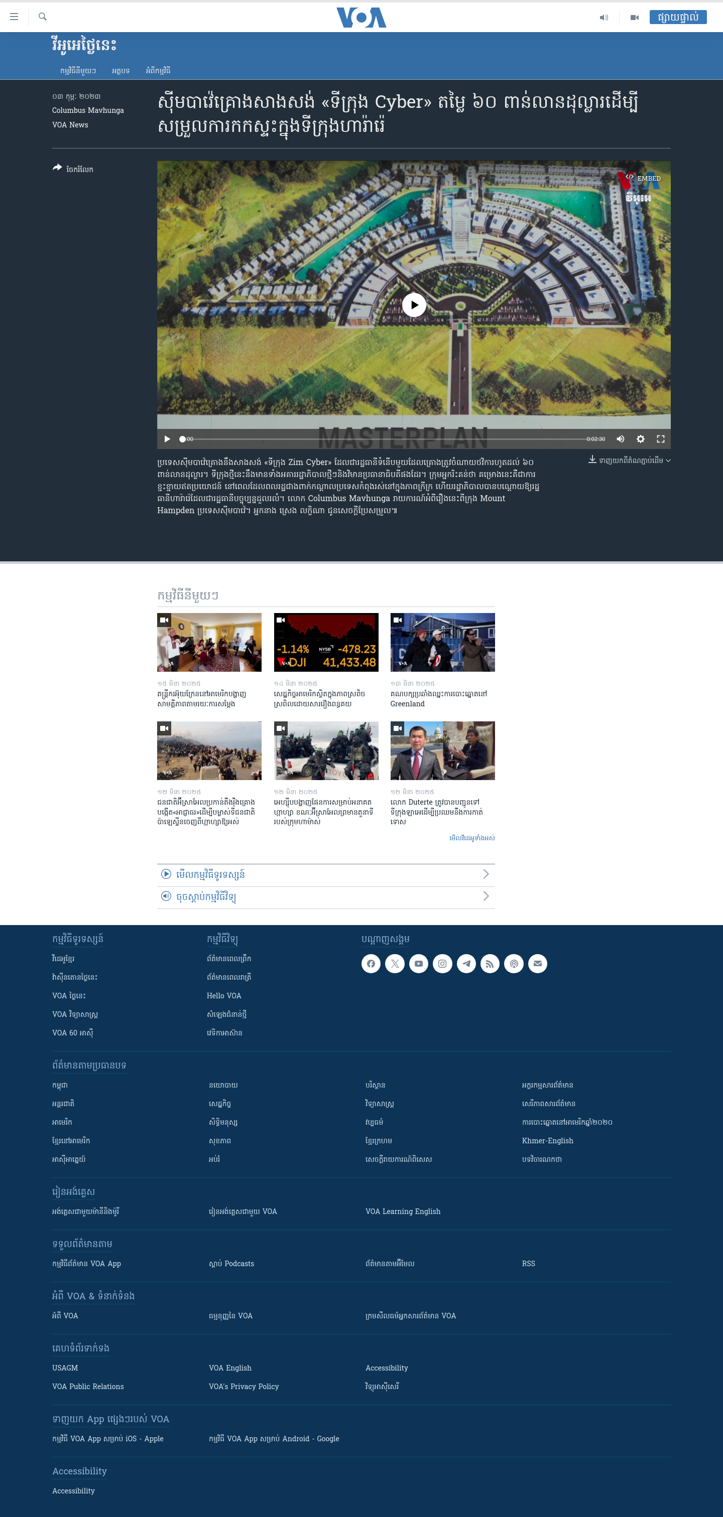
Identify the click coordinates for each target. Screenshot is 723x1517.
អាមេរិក (62, 1123)
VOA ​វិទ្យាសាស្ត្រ (75, 1015)
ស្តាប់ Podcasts (231, 1264)
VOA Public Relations (88, 1387)
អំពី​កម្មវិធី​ (158, 71)
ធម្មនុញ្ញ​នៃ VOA (231, 1316)
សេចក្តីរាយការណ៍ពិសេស (399, 1160)
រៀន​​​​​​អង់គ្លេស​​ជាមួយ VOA (243, 1212)
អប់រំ (214, 1160)
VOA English (230, 1368)
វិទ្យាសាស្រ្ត (380, 1104)
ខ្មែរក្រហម (379, 1141)
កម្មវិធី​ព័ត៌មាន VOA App (86, 1264)
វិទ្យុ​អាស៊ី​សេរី (382, 1387)
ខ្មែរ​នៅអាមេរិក (71, 1141)
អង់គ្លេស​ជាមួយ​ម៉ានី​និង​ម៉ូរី (85, 1212)
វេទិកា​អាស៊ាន (225, 1033)
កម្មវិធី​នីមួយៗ (78, 71)
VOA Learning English (403, 1212)
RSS (528, 1264)
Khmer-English (547, 1141)
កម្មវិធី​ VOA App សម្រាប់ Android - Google (274, 1439)
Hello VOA (224, 996)
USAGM (65, 1368)
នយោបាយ (223, 1086)
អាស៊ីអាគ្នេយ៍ (69, 1160)
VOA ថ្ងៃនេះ (69, 996)
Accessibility (387, 1368)
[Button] (73, 171)
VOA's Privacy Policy (244, 1387)
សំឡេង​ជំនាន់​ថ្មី (227, 1015)
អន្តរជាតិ (63, 1104)
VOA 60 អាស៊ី (72, 1033)
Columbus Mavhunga (88, 111)
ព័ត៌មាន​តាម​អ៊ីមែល (390, 1264)
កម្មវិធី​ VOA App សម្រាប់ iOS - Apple (108, 1439)
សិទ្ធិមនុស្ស (223, 1123)
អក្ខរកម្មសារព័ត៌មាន (547, 1086)
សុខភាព (220, 1141)
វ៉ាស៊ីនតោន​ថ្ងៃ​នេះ (75, 978)
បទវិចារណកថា (542, 1160)
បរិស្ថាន (376, 1086)
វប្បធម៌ (374, 1123)
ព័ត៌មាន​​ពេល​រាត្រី (229, 978)
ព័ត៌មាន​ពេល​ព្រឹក (229, 959)
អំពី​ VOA (65, 1316)
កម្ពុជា (60, 1086)
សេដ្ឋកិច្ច (220, 1104)
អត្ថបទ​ (121, 71)
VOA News (70, 125)
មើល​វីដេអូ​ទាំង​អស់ (472, 838)
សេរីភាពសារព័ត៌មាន (549, 1104)
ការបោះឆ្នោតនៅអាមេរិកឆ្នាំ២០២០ (567, 1123)
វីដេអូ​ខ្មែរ (63, 959)
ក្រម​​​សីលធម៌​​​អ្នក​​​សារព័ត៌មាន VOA (411, 1316)
